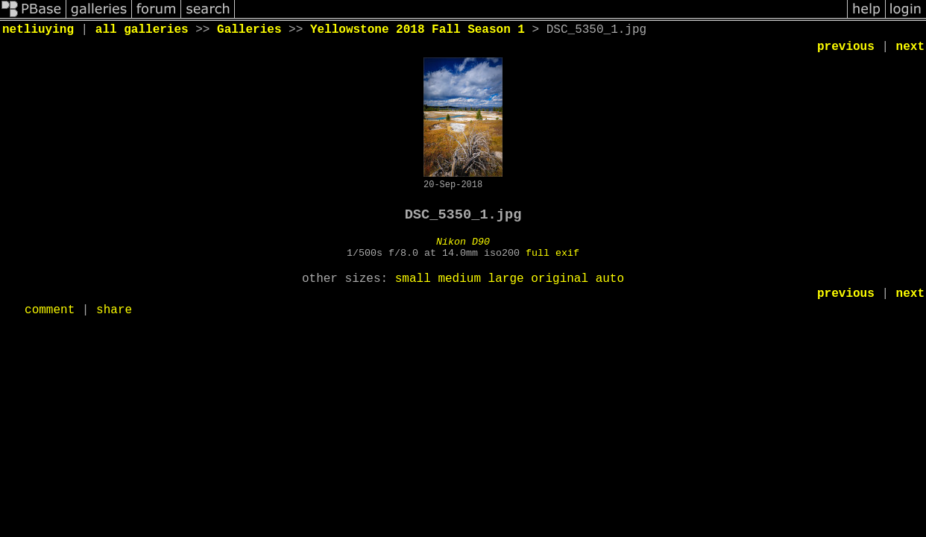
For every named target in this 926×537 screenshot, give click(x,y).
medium (459, 279)
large (506, 279)
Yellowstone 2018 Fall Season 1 (417, 30)
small (413, 279)
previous (846, 47)
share (114, 310)
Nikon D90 (463, 242)
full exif (552, 253)
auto (610, 279)
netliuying (38, 30)
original (559, 279)
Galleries (249, 30)
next (910, 47)
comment (50, 310)
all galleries (142, 30)
